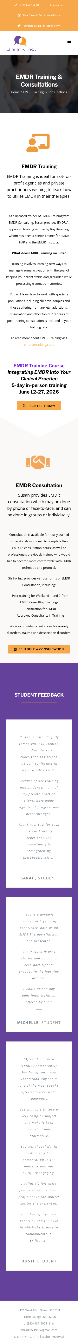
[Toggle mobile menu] (69, 41)
